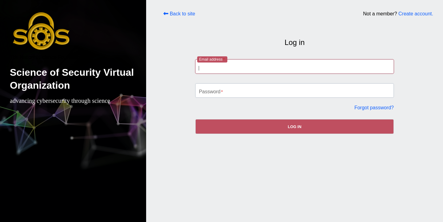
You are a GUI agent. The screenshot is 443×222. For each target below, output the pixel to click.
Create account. (415, 13)
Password (209, 91)
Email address (210, 59)
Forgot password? (374, 107)
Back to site (179, 13)
